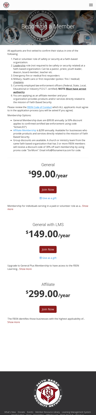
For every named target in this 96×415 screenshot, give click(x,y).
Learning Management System (76, 412)
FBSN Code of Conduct (39, 107)
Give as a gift (48, 198)
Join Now (48, 189)
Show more (25, 269)
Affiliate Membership (24, 130)
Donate (21, 412)
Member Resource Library (47, 412)
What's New (10, 412)
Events (30, 412)
